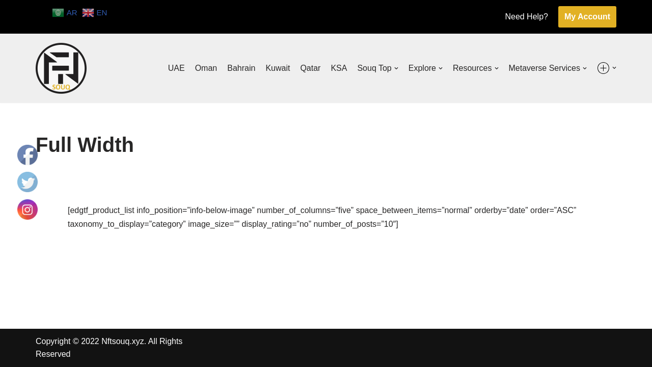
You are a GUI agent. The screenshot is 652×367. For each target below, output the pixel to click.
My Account (587, 16)
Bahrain (241, 68)
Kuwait (277, 68)
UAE (176, 68)
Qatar (310, 68)
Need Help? (526, 16)
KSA (339, 68)
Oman (206, 68)
